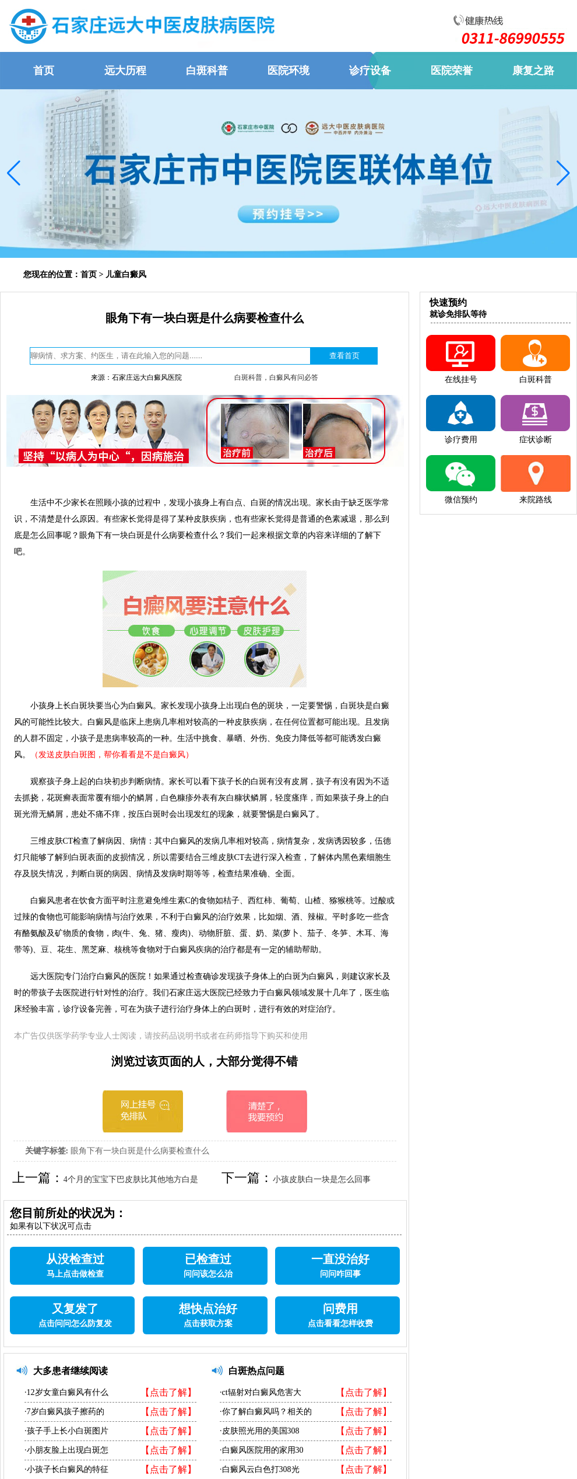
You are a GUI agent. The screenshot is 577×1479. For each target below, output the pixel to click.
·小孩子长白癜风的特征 (66, 1469)
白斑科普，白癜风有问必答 (276, 377)
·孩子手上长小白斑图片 (66, 1430)
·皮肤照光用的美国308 (260, 1430)
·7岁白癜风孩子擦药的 (64, 1411)
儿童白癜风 (125, 274)
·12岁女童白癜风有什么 (66, 1392)
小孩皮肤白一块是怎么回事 (322, 1179)
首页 (88, 274)
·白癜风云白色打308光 (260, 1469)
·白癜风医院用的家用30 (262, 1450)
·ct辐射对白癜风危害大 (260, 1392)
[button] (14, 173)
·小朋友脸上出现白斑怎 (66, 1450)
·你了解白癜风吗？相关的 (266, 1411)
